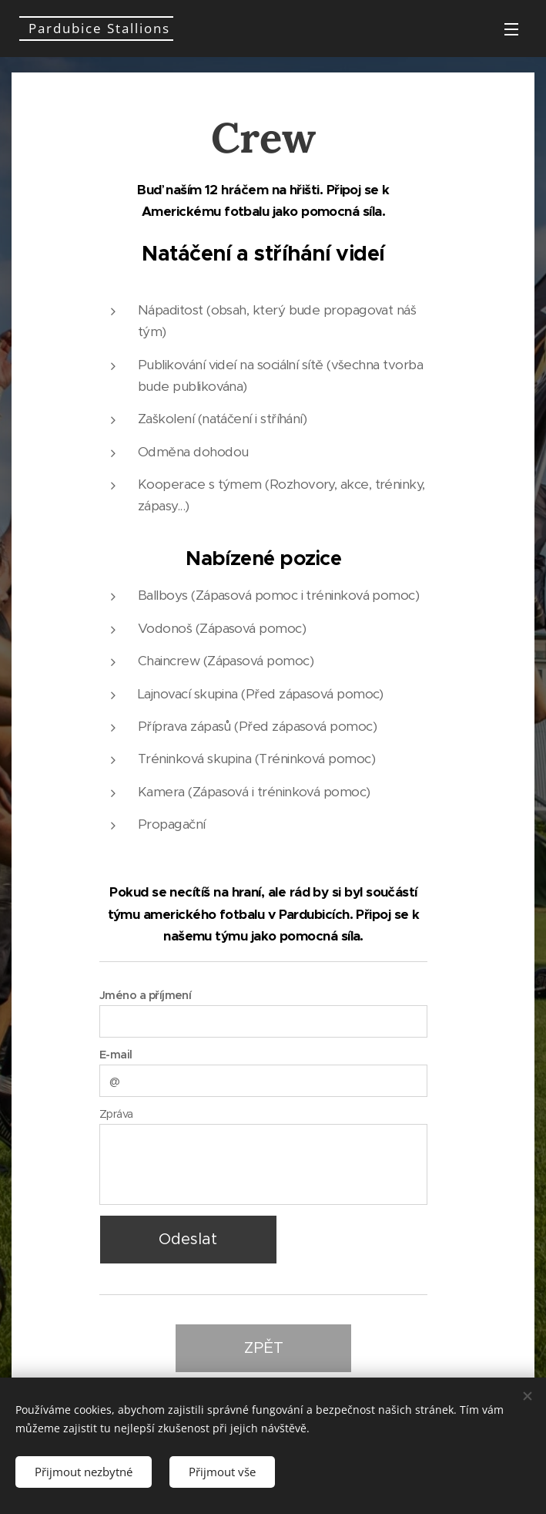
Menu (511, 29)
